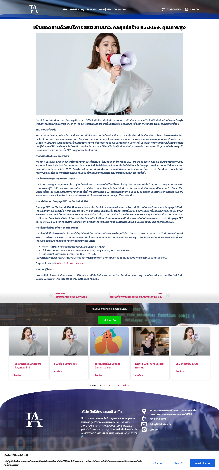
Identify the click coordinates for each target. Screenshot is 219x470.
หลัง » (126, 385)
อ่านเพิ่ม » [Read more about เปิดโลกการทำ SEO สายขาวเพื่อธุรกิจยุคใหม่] (17, 375)
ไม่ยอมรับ (178, 463)
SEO (64, 9)
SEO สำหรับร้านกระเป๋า (65, 364)
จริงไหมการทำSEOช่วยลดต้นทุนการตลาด (107, 365)
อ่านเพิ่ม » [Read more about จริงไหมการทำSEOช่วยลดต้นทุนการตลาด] (99, 375)
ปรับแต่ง (157, 463)
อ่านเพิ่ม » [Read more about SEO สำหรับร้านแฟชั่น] (180, 371)
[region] (109, 460)
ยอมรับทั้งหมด (202, 463)
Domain (91, 9)
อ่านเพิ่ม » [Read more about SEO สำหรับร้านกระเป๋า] (58, 371)
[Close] (216, 453)
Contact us (120, 9)
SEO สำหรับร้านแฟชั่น (187, 364)
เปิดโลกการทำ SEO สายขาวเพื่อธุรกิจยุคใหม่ (27, 365)
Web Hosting (77, 9)
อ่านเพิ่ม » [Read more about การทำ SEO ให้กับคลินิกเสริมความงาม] (139, 375)
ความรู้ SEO (105, 9)
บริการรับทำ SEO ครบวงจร (70, 263)
